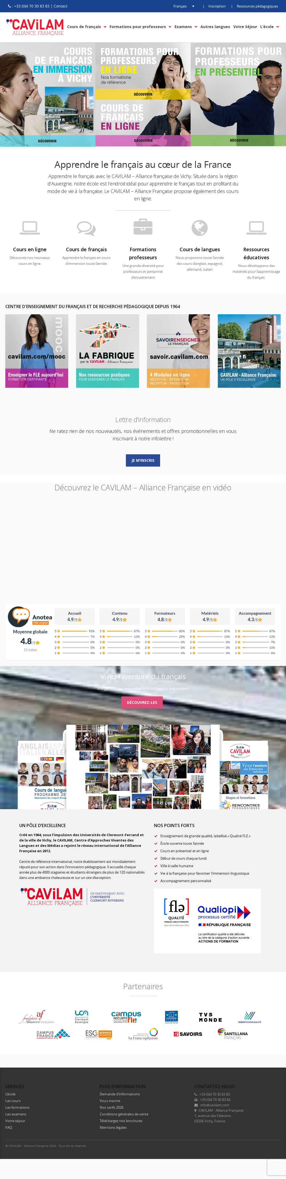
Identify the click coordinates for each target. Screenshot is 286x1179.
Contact (60, 6)
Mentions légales (113, 1127)
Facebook (230, 1145)
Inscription (217, 6)
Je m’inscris (143, 460)
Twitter (241, 1145)
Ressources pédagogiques (257, 6)
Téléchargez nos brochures (121, 1120)
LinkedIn (253, 1145)
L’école (10, 1094)
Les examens (15, 1114)
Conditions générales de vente (124, 1114)
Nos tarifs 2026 (111, 1107)
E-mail (275, 1145)
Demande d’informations (120, 1094)
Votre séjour (15, 1120)
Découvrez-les (142, 702)
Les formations (17, 1107)
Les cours (13, 1100)
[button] (180, 6)
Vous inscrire (110, 1100)
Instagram (264, 1145)
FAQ (8, 1127)
